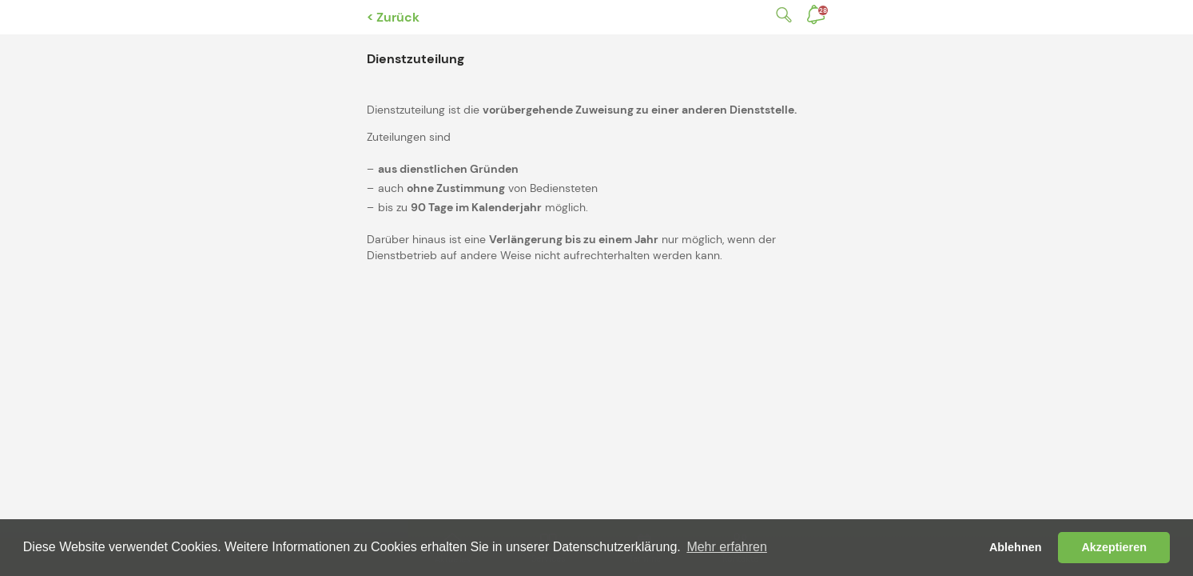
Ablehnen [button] (1015, 547)
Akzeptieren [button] (1114, 547)
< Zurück (393, 17)
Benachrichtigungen (823, 10)
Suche (781, 15)
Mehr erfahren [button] (726, 547)
